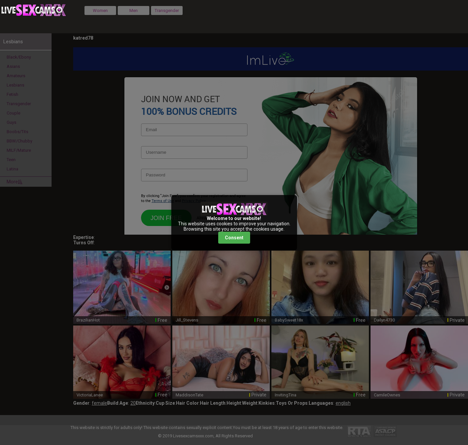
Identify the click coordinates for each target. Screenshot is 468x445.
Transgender (167, 10)
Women (100, 10)
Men (133, 10)
